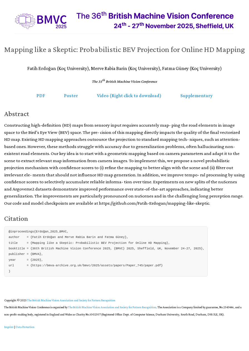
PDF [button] (40, 95)
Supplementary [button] (196, 95)
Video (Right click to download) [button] (129, 95)
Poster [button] (71, 95)
